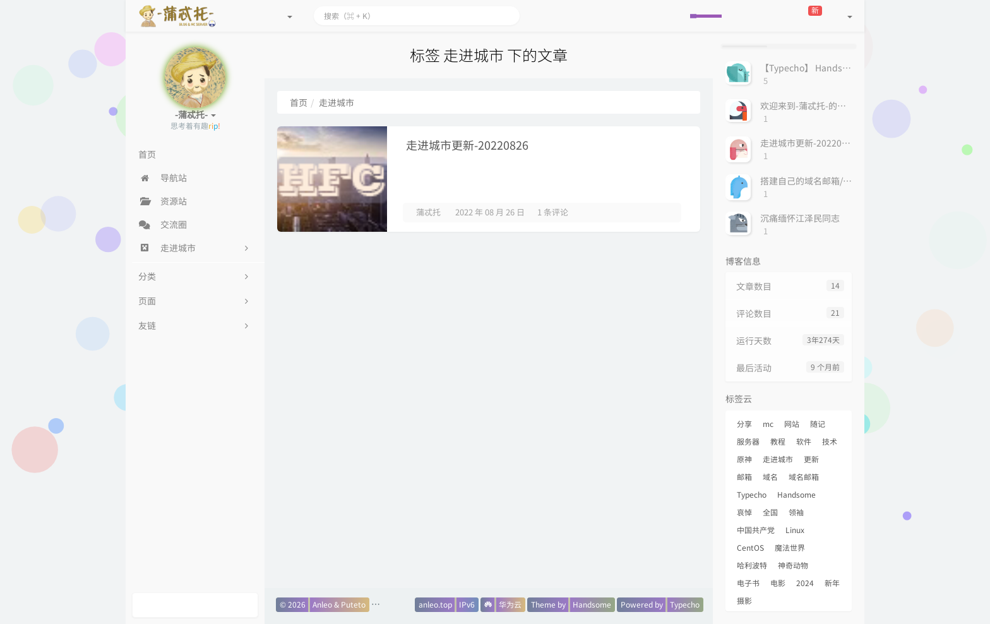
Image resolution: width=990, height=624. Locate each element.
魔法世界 (790, 547)
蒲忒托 (428, 212)
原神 (744, 459)
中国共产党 (756, 530)
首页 (298, 102)
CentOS (750, 547)
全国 (770, 512)
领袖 (796, 512)
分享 (744, 423)
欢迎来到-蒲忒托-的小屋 (807, 105)
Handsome (796, 494)
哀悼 (744, 512)
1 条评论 (552, 212)
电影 (777, 583)
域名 (770, 477)
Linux (794, 530)
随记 (817, 423)
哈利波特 (752, 565)
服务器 (748, 441)
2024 (805, 583)
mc (768, 423)
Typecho (751, 494)
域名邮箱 (804, 477)
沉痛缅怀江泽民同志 (800, 218)
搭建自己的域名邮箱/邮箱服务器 (823, 180)
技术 (829, 441)
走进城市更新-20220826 (467, 144)
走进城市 (778, 459)
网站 (791, 423)
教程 (777, 441)
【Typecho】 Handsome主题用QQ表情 (838, 67)
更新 (811, 459)
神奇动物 (793, 565)
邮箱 (744, 477)
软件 (803, 441)
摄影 (744, 600)
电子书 (748, 583)
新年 (832, 583)
